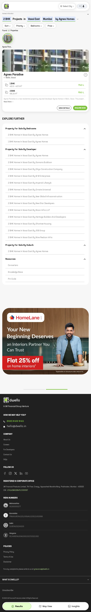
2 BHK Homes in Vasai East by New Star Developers (31, 203)
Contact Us (7, 455)
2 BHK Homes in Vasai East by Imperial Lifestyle (29, 183)
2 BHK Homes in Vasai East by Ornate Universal (29, 190)
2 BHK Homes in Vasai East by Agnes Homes (28, 135)
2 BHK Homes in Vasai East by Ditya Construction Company (35, 169)
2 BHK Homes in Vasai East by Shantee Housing (29, 224)
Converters (13, 265)
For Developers (9, 450)
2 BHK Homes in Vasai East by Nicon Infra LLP (29, 210)
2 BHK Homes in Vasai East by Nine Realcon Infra (30, 238)
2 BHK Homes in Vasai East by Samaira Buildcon (30, 163)
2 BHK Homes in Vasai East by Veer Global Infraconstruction (35, 197)
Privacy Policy (8, 552)
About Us (6, 440)
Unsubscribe (7, 590)
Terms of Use (8, 557)
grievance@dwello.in (41, 569)
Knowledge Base (15, 272)
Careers (6, 445)
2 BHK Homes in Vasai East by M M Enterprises (29, 176)
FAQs (5, 460)
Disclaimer (7, 562)
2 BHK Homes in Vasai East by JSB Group (26, 231)
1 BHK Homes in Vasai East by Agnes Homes (28, 142)
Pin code (12, 279)
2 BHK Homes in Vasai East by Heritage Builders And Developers (37, 217)
